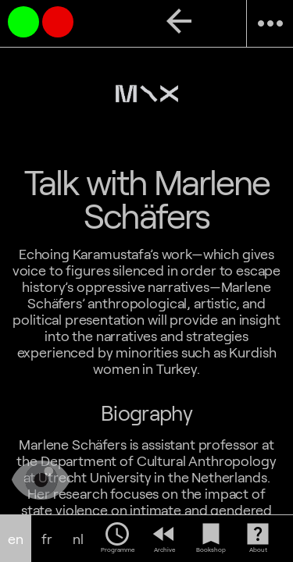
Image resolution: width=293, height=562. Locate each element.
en (15, 539)
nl (78, 539)
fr (46, 539)
